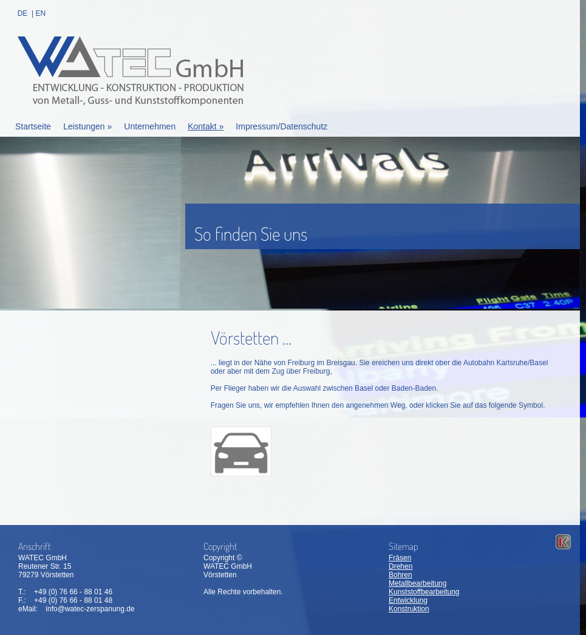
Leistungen (87, 126)
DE (23, 13)
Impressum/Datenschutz (281, 126)
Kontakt (205, 126)
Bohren (400, 575)
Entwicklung (408, 600)
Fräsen (400, 558)
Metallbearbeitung (417, 583)
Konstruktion (409, 609)
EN (40, 13)
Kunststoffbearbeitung (424, 592)
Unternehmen (149, 126)
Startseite (33, 126)
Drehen (400, 566)
